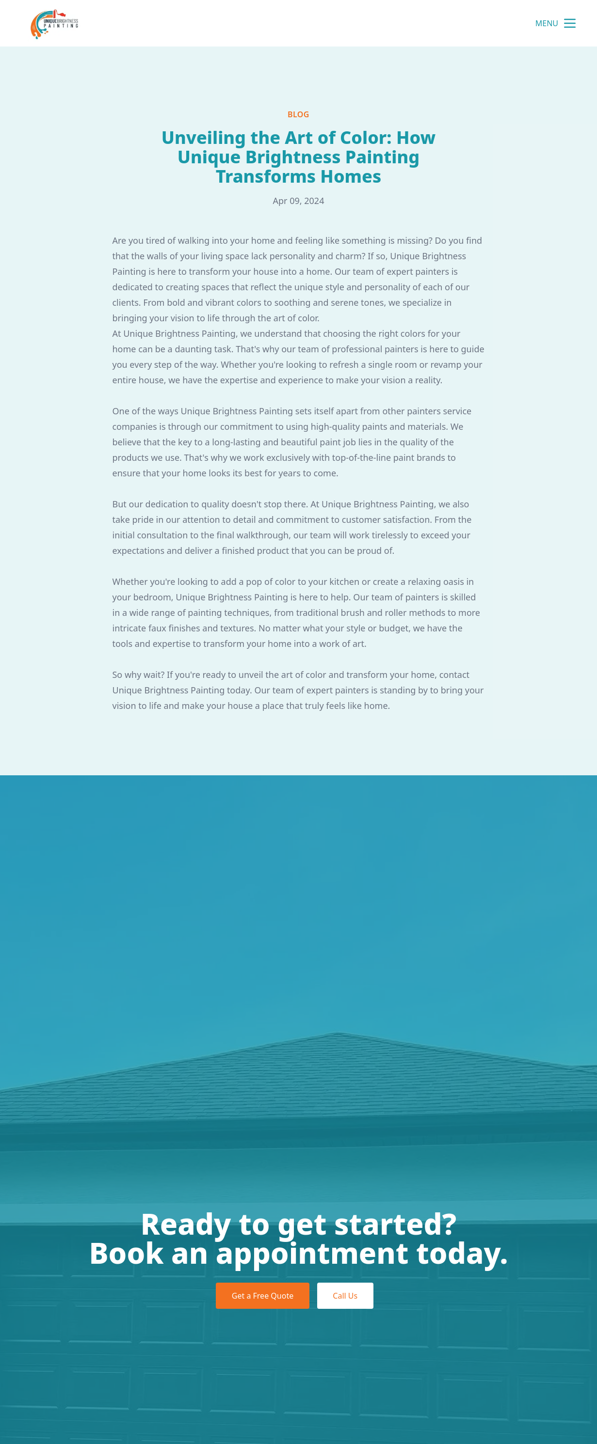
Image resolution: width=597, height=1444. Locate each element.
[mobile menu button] (569, 23)
